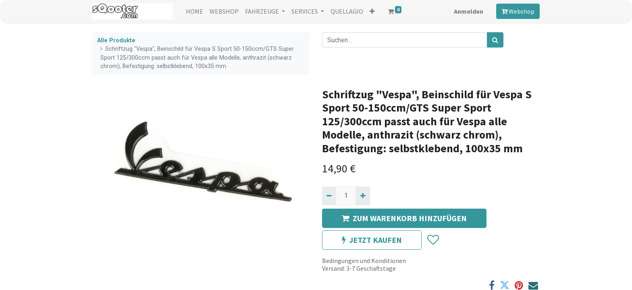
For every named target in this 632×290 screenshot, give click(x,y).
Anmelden (468, 11)
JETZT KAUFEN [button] (372, 240)
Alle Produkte (116, 40)
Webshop (517, 11)
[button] (372, 11)
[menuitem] (194, 11)
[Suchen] (495, 40)
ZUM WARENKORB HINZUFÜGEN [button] (404, 218)
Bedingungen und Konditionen (364, 261)
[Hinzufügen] (363, 195)
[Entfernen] (329, 195)
